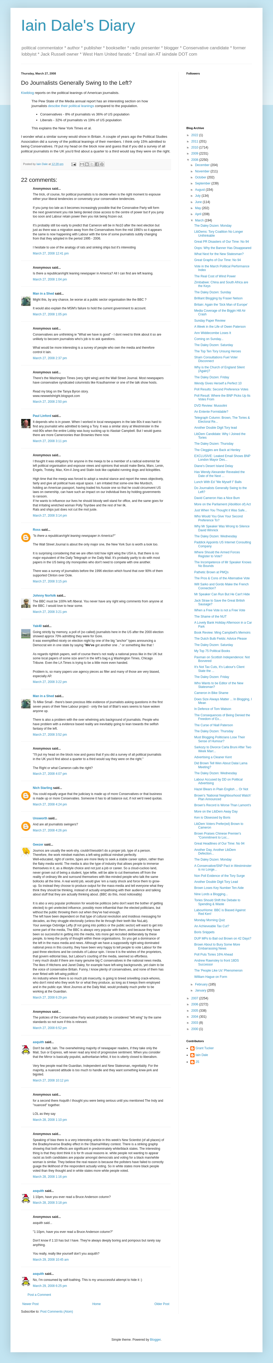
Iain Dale (202, 1055)
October (201, 177)
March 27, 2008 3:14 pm (50, 515)
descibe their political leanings (71, 106)
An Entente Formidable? (211, 411)
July (198, 196)
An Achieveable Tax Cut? (211, 926)
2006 (195, 1004)
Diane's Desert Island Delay (213, 466)
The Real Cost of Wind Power (215, 276)
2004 (195, 1017)
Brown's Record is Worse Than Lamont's (222, 805)
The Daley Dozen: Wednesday (215, 536)
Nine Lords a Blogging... (211, 894)
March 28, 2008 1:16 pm (50, 1177)
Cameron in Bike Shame (211, 693)
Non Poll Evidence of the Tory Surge (219, 876)
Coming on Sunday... (208, 339)
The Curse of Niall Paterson (213, 725)
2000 (195, 1029)
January (201, 990)
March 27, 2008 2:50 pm (50, 402)
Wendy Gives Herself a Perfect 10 (218, 383)
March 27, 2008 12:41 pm (51, 253)
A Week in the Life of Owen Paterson (220, 326)
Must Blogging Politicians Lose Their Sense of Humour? (219, 739)
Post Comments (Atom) (56, 1311)
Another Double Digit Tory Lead (216, 882)
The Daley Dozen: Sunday (212, 292)
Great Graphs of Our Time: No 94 (217, 260)
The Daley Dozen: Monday (213, 225)
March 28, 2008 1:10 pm (50, 1120)
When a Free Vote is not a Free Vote (219, 610)
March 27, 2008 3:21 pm (50, 612)
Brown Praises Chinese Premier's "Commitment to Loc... (217, 835)
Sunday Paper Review (209, 320)
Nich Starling (42, 788)
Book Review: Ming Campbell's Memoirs (222, 632)
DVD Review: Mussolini (210, 405)
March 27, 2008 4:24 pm (50, 804)
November (203, 171)
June (199, 202)
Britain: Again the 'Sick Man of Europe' (221, 304)
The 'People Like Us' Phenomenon (218, 970)
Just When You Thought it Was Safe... (220, 510)
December (203, 165)
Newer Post (30, 1304)
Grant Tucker (205, 1048)
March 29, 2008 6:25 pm (50, 1286)
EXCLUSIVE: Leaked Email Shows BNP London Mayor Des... (222, 458)
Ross (36, 530)
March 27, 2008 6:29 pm (50, 997)
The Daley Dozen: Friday (211, 377)
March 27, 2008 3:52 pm (50, 734)
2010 (195, 147)
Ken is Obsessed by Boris (212, 817)
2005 (195, 1010)
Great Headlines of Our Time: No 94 (219, 843)
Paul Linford (42, 416)
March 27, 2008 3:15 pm (50, 581)
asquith (38, 1042)
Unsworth (40, 818)
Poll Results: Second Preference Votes (221, 389)
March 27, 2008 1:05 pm (50, 314)
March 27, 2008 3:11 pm (50, 441)
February (201, 984)
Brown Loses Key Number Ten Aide (219, 888)
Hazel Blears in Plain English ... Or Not (221, 789)
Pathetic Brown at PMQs (211, 572)
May (198, 208)
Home (96, 1304)
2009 (195, 153)
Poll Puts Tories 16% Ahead (213, 954)
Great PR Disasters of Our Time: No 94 (221, 241)
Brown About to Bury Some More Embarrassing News (217, 946)
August (200, 190)
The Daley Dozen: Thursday (213, 444)
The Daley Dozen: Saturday (213, 345)
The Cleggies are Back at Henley (217, 450)
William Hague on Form (210, 977)
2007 (195, 998)
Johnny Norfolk (44, 595)
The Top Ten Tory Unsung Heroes (217, 351)
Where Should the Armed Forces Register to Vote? (217, 554)
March (200, 220)
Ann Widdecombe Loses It (212, 333)
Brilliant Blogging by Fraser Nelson (218, 298)
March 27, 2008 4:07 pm (50, 774)
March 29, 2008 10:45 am (51, 1259)
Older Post (161, 1304)
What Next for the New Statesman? (219, 254)
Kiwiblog (27, 93)
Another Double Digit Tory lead (215, 427)
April (198, 214)
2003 (195, 1023)
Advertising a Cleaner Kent (213, 757)
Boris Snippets (204, 932)
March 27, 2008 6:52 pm (50, 1028)
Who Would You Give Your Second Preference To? (218, 518)
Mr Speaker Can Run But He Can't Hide (222, 594)
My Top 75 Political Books (212, 651)
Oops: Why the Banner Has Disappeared (222, 248)
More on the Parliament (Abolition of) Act (222, 504)
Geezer (38, 844)
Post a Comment (39, 1295)
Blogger (155, 1339)
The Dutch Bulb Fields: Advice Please (220, 638)
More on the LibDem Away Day (216, 811)
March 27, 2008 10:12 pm (51, 1080)
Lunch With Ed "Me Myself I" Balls (218, 482)
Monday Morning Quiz (209, 920)
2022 (195, 135)
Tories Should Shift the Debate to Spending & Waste (217, 902)
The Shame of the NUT (210, 616)
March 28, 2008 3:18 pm (50, 1203)
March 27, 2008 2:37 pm (50, 358)
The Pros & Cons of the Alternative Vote (222, 578)
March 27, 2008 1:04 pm (50, 279)
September (203, 183)
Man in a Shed (43, 293)
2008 (195, 160)
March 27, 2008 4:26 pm (50, 830)
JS (197, 1062)
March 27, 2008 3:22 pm (50, 682)
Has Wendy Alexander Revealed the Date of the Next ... (219, 474)
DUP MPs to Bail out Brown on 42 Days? (222, 938)
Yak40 (37, 626)
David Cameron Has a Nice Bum (217, 498)
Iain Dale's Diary (78, 25)
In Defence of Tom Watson (212, 709)
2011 (195, 141)
